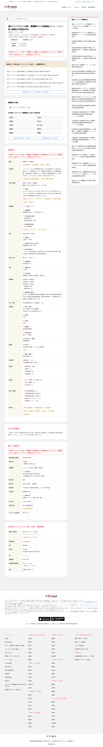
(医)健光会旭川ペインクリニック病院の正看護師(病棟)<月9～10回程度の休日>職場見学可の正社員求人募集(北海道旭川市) (84, 90)
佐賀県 (53, 705)
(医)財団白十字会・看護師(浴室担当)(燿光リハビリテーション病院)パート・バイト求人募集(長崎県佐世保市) (84, 174)
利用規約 (82, 611)
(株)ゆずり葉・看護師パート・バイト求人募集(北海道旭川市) (84, 66)
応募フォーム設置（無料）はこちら (86, 1)
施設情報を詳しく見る (28, 39)
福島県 (30, 659)
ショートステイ (38, 198)
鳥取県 (53, 663)
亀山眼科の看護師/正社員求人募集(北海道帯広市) (84, 42)
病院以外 (25, 202)
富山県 (30, 698)
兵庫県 (53, 649)
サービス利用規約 (79, 645)
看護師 (42, 164)
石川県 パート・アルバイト (29, 229)
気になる (76, 7)
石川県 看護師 (26, 164)
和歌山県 (54, 656)
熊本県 (53, 712)
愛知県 (30, 723)
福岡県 (53, 702)
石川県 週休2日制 (38, 407)
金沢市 (24, 350)
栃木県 (30, 666)
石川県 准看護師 (35, 164)
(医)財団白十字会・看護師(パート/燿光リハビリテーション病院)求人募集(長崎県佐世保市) (84, 157)
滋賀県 (53, 638)
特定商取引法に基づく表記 (81, 649)
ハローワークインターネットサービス (44, 611)
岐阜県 (30, 716)
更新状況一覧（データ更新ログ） (13, 689)
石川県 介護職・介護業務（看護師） (31, 178)
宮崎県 (53, 719)
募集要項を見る (14, 39)
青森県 (30, 642)
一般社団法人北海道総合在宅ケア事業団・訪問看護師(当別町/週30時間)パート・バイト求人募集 (84, 139)
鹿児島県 (54, 723)
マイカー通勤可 (51, 411)
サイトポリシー (57, 611)
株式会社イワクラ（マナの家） (30, 537)
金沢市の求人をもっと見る (21, 138)
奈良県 (53, 652)
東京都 (30, 680)
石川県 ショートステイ (28, 198)
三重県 (30, 726)
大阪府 (53, 645)
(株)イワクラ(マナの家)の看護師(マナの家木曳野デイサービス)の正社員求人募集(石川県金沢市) (33, 75)
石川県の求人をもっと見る (50, 138)
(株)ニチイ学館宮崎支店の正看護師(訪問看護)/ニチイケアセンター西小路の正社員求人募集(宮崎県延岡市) (84, 148)
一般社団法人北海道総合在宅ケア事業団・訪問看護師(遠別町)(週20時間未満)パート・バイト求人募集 (84, 114)
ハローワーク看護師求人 (30, 623)
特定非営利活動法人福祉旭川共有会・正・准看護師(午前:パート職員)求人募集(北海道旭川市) (84, 49)
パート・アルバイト (41, 229)
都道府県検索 (91, 7)
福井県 (30, 705)
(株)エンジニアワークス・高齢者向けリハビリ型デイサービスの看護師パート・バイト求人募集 (84, 26)
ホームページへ (27, 555)
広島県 (53, 673)
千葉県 (30, 677)
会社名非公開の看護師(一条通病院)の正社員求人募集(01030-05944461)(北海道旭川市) (84, 73)
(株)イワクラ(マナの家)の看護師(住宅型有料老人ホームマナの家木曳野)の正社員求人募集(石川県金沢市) (35, 83)
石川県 (30, 702)
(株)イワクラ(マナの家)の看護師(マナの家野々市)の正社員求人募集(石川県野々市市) (30, 79)
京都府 (53, 642)
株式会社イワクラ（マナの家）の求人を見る (36, 91)
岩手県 (30, 645)
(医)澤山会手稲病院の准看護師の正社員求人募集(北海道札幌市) (84, 106)
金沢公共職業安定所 (27, 508)
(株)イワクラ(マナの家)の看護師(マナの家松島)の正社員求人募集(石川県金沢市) (28, 86)
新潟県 (30, 695)
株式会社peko (51, 744)
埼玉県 (30, 673)
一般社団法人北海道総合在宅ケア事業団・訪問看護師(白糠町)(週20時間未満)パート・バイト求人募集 (84, 122)
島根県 (53, 666)
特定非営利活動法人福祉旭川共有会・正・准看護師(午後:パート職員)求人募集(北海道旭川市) (84, 58)
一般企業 (31, 202)
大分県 (53, 716)
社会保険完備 (26, 414)
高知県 (53, 695)
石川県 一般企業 (56, 198)
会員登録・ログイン (67, 7)
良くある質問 (8, 663)
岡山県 (53, 670)
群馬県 (30, 670)
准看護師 (47, 164)
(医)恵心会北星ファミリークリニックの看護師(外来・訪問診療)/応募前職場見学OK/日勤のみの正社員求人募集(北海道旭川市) (84, 99)
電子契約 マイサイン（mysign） (83, 659)
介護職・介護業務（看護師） (47, 178)
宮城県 (30, 649)
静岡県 (30, 719)
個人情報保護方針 (75, 611)
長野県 (30, 709)
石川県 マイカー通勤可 (28, 411)
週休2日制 (37, 411)
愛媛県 (53, 691)
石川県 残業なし (47, 407)
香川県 (53, 688)
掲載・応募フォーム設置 (81, 638)
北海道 (30, 638)
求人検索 (83, 7)
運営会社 (7, 680)
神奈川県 (30, 684)
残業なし (44, 411)
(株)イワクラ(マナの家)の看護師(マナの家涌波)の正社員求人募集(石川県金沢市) (28, 71)
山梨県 (30, 688)
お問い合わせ (8, 666)
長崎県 (53, 709)
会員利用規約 (8, 677)
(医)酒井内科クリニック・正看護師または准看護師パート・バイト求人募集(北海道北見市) (84, 34)
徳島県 (53, 684)
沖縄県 (53, 726)
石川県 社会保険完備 (27, 407)
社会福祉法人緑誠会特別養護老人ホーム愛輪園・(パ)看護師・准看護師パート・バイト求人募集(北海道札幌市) (84, 131)
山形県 (30, 656)
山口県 (53, 677)
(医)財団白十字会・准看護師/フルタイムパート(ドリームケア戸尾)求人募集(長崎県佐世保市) (84, 165)
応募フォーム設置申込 (80, 642)
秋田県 (30, 652)
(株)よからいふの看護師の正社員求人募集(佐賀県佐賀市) (84, 181)
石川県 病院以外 (47, 198)
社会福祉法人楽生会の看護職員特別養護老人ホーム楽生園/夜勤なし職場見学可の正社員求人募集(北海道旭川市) (84, 82)
